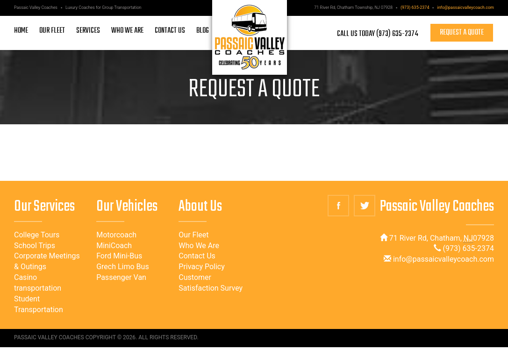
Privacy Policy (202, 266)
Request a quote (462, 33)
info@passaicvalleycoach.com (465, 7)
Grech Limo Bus (122, 266)
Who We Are (199, 245)
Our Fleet (193, 234)
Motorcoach (116, 234)
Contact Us (197, 255)
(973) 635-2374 (415, 7)
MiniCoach (114, 245)
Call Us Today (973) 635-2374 (377, 34)
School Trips (34, 245)
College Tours (36, 234)
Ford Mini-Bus (119, 255)
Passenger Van (121, 277)
